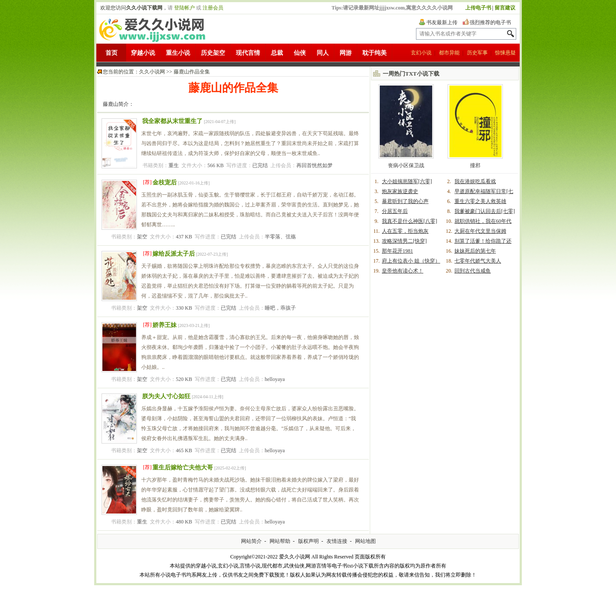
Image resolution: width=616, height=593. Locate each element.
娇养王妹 (164, 325)
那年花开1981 (397, 251)
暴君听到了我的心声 (405, 201)
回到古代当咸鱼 (472, 271)
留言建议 (505, 8)
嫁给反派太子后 (173, 254)
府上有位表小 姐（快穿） (411, 261)
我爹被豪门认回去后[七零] (484, 211)
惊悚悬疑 (505, 53)
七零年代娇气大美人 (477, 261)
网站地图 (365, 541)
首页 (111, 53)
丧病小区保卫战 (406, 165)
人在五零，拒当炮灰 (405, 231)
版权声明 (308, 541)
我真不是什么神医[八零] (409, 221)
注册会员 (213, 8)
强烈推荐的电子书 (490, 22)
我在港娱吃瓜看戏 (475, 181)
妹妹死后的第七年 (475, 251)
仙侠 (300, 53)
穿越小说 (143, 53)
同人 (323, 53)
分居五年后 (395, 211)
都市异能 (449, 53)
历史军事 (477, 53)
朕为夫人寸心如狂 (166, 396)
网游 (346, 53)
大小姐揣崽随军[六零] (407, 181)
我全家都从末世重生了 (172, 121)
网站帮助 (280, 541)
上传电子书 (478, 8)
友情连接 (337, 541)
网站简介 (251, 541)
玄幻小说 (421, 53)
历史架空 (213, 53)
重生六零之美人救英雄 (480, 201)
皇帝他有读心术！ (402, 271)
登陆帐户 (184, 8)
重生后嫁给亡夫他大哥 (182, 467)
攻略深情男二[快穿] (404, 241)
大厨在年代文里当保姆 (480, 231)
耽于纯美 (374, 53)
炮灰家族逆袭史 (400, 191)
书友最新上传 (441, 22)
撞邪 (475, 165)
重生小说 (178, 53)
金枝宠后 (164, 182)
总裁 (277, 53)
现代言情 (248, 53)
